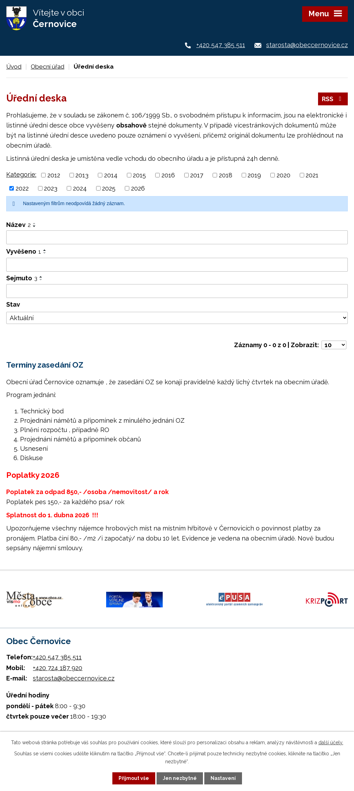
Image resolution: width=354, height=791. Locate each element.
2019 (254, 175)
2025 (108, 188)
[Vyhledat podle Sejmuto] (177, 291)
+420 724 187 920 (57, 667)
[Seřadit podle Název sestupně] (34, 226)
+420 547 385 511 (220, 45)
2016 (168, 175)
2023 (50, 188)
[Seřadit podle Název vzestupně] (34, 223)
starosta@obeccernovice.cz (307, 45)
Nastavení (223, 778)
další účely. (330, 742)
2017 (196, 175)
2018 (225, 175)
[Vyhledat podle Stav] (177, 318)
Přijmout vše (134, 778)
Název (18, 224)
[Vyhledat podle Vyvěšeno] (177, 265)
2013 (81, 175)
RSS (333, 99)
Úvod (13, 66)
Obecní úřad (47, 66)
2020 (283, 175)
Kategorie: (21, 174)
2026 (138, 188)
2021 (312, 175)
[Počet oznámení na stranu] (334, 345)
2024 (80, 188)
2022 (22, 188)
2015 (139, 175)
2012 (53, 175)
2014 (111, 175)
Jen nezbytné (180, 778)
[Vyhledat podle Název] (177, 237)
